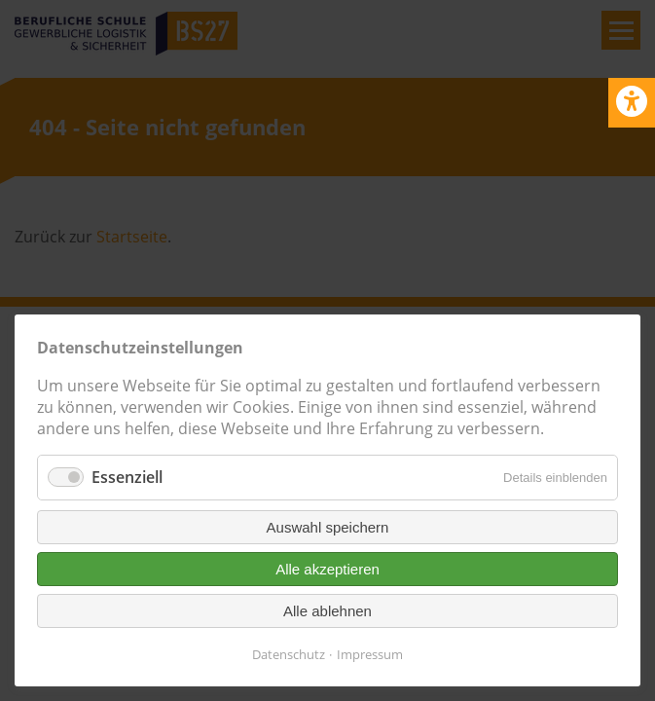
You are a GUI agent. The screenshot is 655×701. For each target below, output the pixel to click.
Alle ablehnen (327, 611)
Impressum (370, 654)
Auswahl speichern (328, 527)
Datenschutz (288, 654)
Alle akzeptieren (327, 569)
